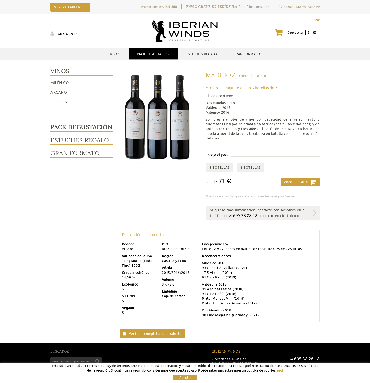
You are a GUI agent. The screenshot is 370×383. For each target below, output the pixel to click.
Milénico (59, 82)
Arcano (58, 92)
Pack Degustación (81, 127)
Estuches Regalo (79, 140)
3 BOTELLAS (219, 167)
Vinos (59, 71)
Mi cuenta (64, 33)
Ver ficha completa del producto (152, 334)
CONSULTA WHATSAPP (299, 7)
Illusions (60, 102)
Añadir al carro (300, 182)
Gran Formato (75, 153)
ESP (317, 20)
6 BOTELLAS (250, 167)
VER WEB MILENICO (70, 7)
